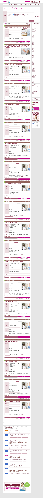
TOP (5, 4)
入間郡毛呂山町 (33, 69)
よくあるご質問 (37, 4)
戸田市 (33, 50)
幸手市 (33, 62)
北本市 (33, 57)
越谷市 (33, 48)
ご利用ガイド (31, 4)
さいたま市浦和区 (34, 30)
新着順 (27, 24)
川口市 (33, 35)
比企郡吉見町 (33, 74)
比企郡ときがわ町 (34, 75)
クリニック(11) (23, 15)
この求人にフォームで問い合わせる (24, 41)
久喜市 (33, 56)
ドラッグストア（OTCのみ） (35, 86)
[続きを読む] (21, 38)
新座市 (33, 54)
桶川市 (33, 55)
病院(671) (22, 14)
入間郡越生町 (33, 70)
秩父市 (33, 37)
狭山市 (33, 43)
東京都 (33, 92)
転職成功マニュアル (16, 4)
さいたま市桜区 (33, 29)
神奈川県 (33, 93)
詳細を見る (11, 41)
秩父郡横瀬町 (33, 76)
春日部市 (33, 42)
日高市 (33, 64)
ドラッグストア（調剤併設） (35, 99)
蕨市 (32, 49)
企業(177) (28, 14)
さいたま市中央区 (34, 28)
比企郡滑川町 (33, 71)
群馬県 (33, 96)
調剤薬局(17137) (9, 14)
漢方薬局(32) (8, 15)
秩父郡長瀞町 (33, 77)
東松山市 (33, 41)
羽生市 (33, 44)
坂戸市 (33, 61)
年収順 (29, 24)
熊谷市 (33, 34)
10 (26, 23)
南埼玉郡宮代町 (33, 81)
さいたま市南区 (33, 31)
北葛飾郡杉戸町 (33, 82)
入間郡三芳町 (33, 68)
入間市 (33, 51)
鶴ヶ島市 (33, 63)
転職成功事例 (10, 4)
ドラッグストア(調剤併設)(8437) (16, 14)
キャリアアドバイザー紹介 (24, 4)
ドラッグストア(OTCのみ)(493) (16, 15)
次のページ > (28, 23)
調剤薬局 (33, 85)
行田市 (33, 36)
